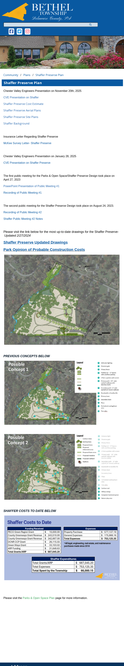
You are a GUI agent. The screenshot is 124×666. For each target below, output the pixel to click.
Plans (26, 75)
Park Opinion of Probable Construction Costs (44, 249)
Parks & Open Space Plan (39, 598)
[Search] (90, 24)
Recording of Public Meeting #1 (22, 192)
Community (10, 75)
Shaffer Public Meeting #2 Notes (23, 218)
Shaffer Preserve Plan (50, 75)
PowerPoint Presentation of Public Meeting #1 (31, 186)
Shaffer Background (16, 123)
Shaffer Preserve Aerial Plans (22, 110)
